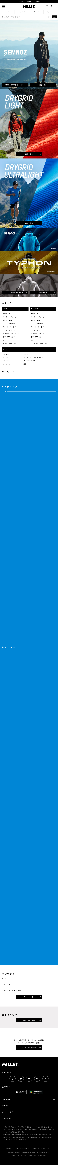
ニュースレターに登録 (29, 1047)
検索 (54, 17)
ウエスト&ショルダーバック (33, 357)
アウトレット (51, 12)
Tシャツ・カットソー (10, 327)
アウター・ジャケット (10, 317)
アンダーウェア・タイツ (11, 333)
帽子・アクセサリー (9, 337)
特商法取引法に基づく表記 (41, 1148)
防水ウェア (6, 314)
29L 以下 (6, 361)
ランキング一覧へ (29, 997)
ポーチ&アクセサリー (31, 361)
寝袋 (25, 364)
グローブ (6, 340)
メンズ (7, 12)
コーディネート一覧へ (29, 1020)
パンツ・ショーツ (9, 330)
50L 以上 (6, 354)
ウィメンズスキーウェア (39, 343)
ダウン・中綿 (7, 320)
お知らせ (37, 1)
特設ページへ (16, 85)
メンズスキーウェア (9, 343)
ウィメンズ (21, 12)
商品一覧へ (47, 85)
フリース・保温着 (9, 323)
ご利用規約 (8, 1148)
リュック (36, 12)
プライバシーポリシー (22, 1148)
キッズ (26, 354)
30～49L (5, 357)
